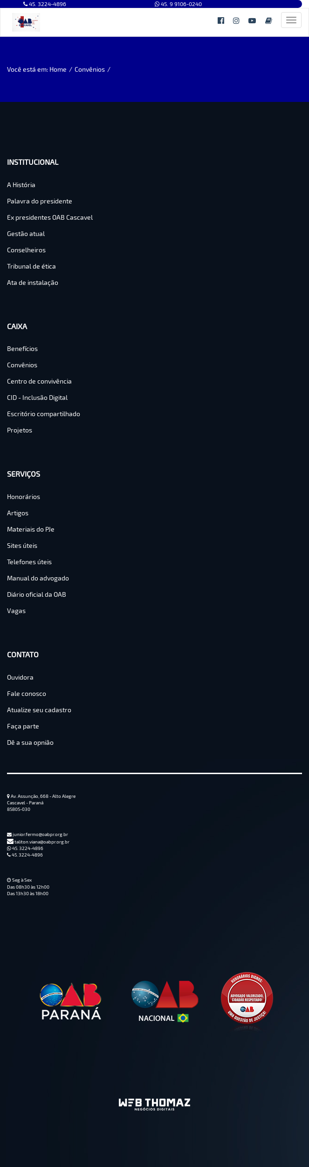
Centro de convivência (39, 381)
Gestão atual (26, 233)
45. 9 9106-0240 (178, 3)
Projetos (19, 430)
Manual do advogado (38, 578)
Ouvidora (20, 677)
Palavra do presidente (39, 201)
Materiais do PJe (31, 529)
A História (21, 185)
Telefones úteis (29, 562)
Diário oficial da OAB (36, 594)
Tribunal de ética (31, 266)
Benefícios (22, 348)
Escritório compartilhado (43, 414)
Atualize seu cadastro (39, 710)
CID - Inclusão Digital (37, 397)
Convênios (90, 69)
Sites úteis (22, 545)
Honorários (23, 496)
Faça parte (23, 726)
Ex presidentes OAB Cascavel (50, 217)
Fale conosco (26, 693)
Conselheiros (26, 250)
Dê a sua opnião (30, 742)
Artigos (17, 513)
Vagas (16, 610)
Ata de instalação (32, 282)
